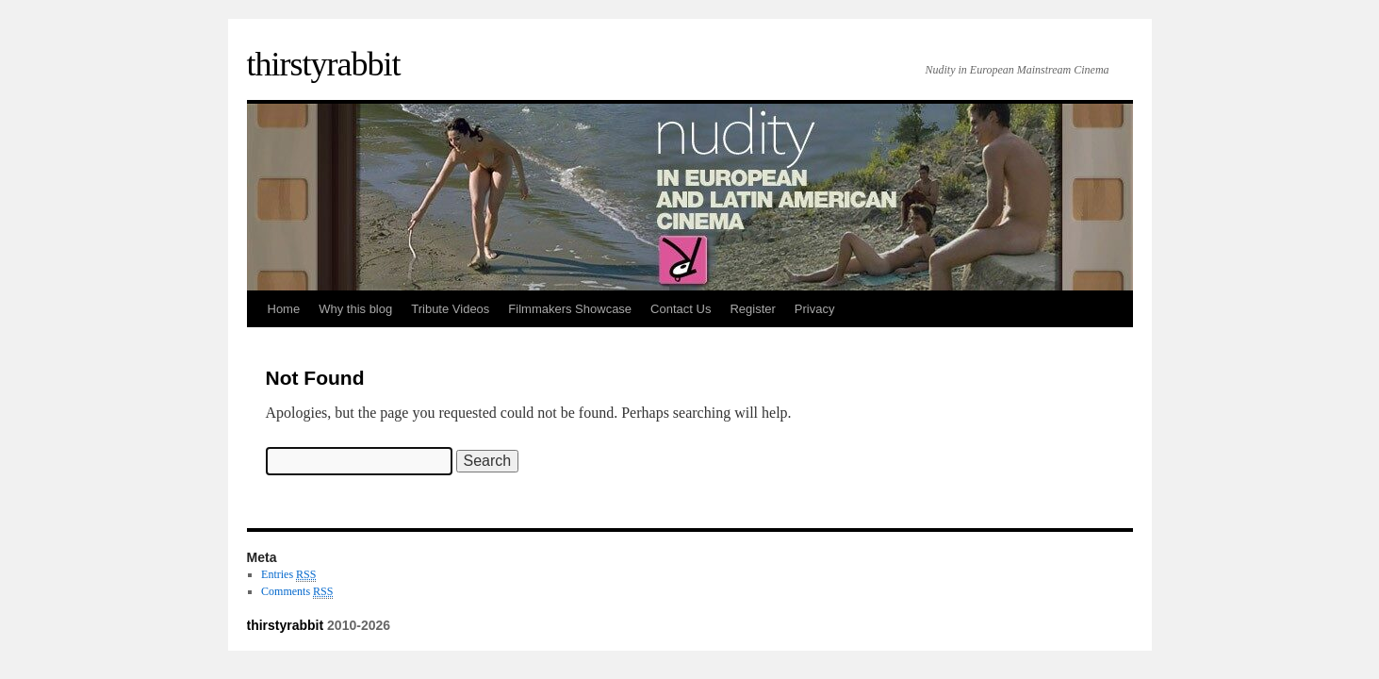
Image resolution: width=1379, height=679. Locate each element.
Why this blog (355, 309)
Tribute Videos (450, 309)
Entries (288, 575)
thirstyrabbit (324, 64)
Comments (297, 592)
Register (752, 309)
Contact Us (680, 309)
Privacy (815, 309)
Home (284, 309)
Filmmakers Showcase (570, 309)
